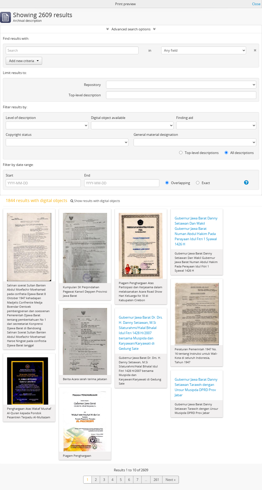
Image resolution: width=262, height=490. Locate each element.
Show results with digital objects (95, 201)
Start (9, 175)
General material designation (156, 134)
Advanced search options (131, 29)
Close (256, 4)
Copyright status (18, 134)
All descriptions (239, 152)
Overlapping (177, 182)
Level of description (21, 117)
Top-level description (85, 95)
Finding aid (184, 117)
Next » (170, 479)
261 (156, 479)
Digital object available (108, 117)
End (87, 175)
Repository (92, 84)
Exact (203, 182)
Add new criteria (24, 60)
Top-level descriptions (199, 152)
